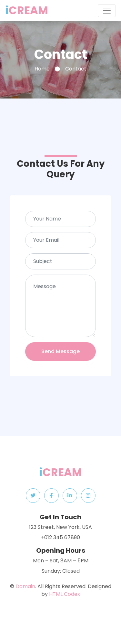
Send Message (60, 351)
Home (42, 68)
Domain (25, 586)
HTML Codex (64, 594)
